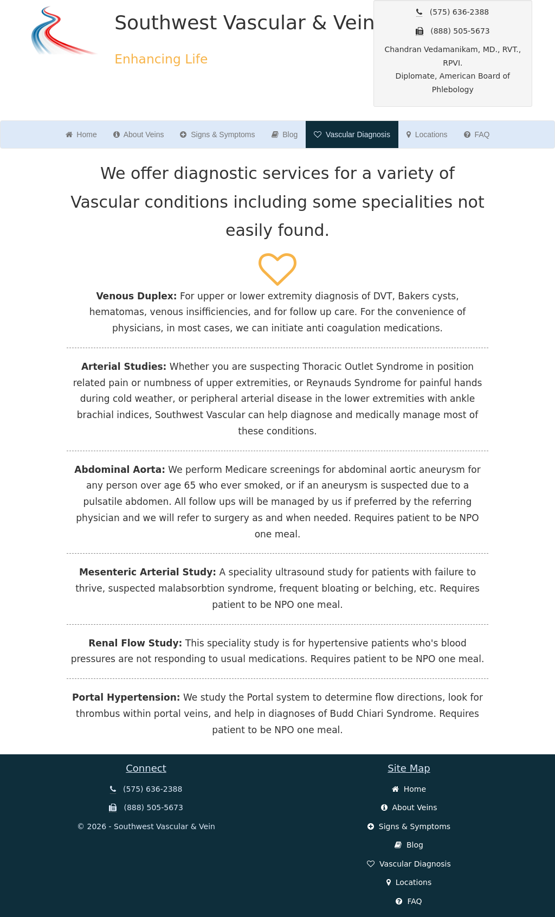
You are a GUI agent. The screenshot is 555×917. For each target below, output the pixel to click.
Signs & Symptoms (217, 134)
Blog (285, 134)
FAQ (477, 134)
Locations (427, 134)
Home (81, 134)
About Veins (138, 134)
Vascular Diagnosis (352, 134)
